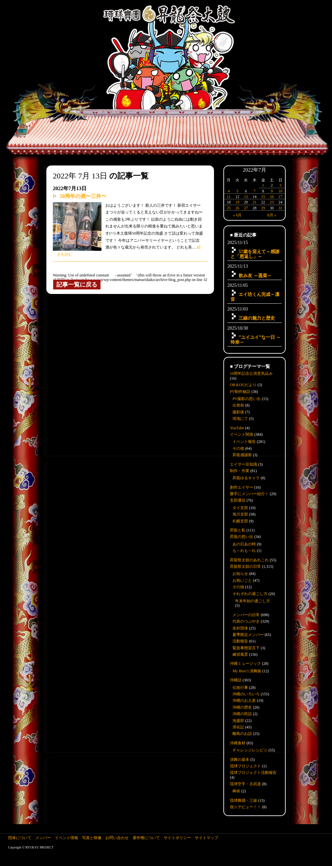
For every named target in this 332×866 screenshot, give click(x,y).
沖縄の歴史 (242, 707)
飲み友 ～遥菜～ (255, 275)
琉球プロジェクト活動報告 (253, 772)
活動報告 (240, 641)
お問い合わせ (117, 838)
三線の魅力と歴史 (257, 318)
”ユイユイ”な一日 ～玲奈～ (256, 339)
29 (263, 208)
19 (237, 202)
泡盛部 (238, 720)
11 (229, 196)
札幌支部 (240, 521)
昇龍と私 (237, 530)
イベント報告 (244, 441)
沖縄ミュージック (245, 663)
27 (246, 208)
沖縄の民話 (242, 714)
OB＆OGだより (243, 385)
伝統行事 (240, 687)
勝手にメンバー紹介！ (249, 494)
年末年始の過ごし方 (252, 601)
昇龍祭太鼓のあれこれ (249, 560)
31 (280, 208)
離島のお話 (242, 733)
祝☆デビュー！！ (245, 807)
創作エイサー (241, 487)
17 (280, 196)
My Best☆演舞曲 (246, 671)
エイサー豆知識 (243, 464)
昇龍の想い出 (241, 536)
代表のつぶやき (246, 621)
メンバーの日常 (246, 615)
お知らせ (240, 573)
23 (272, 202)
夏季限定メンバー (248, 634)
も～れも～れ (244, 550)
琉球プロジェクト (245, 766)
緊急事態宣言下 (246, 648)
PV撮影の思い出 (246, 398)
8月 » (271, 215)
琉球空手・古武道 (245, 784)
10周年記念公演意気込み (251, 373)
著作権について (146, 838)
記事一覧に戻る (76, 284)
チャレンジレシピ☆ (249, 750)
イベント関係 (241, 434)
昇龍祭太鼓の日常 (245, 566)
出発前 (238, 405)
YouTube (237, 428)
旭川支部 (240, 514)
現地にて (240, 418)
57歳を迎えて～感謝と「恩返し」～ (255, 254)
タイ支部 (240, 508)
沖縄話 (236, 680)
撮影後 (238, 412)
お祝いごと (242, 580)
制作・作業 (239, 471)
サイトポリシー (177, 838)
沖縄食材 (237, 743)
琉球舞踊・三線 (243, 800)
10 (280, 191)
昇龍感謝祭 (242, 455)
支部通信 (237, 500)
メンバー (43, 838)
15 (263, 196)
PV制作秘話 (240, 391)
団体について (19, 838)
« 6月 (237, 215)
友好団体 (240, 628)
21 (254, 202)
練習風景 (240, 654)
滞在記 (238, 727)
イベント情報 (66, 838)
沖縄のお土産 (244, 700)
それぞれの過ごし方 (249, 594)
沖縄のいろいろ (246, 694)
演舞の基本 (239, 759)
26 (237, 208)
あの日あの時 (244, 544)
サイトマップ (206, 838)
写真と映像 (91, 838)
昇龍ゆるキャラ (246, 478)
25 (229, 208)
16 (272, 196)
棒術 (236, 791)
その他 (238, 448)
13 (246, 196)
